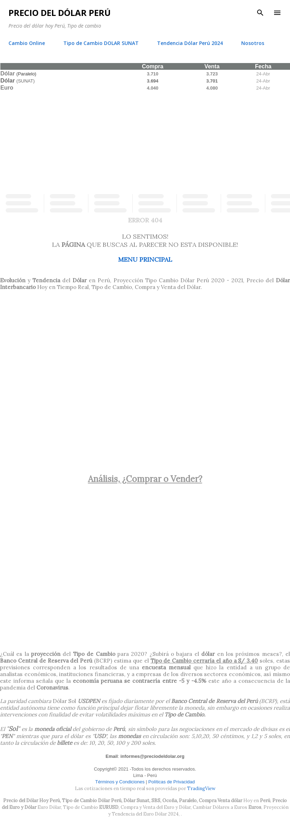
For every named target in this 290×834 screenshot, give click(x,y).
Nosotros (252, 43)
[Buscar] (260, 12)
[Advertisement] (145, 141)
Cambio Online (26, 43)
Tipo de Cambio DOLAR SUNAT (101, 43)
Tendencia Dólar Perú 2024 (190, 43)
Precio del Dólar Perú (59, 12)
